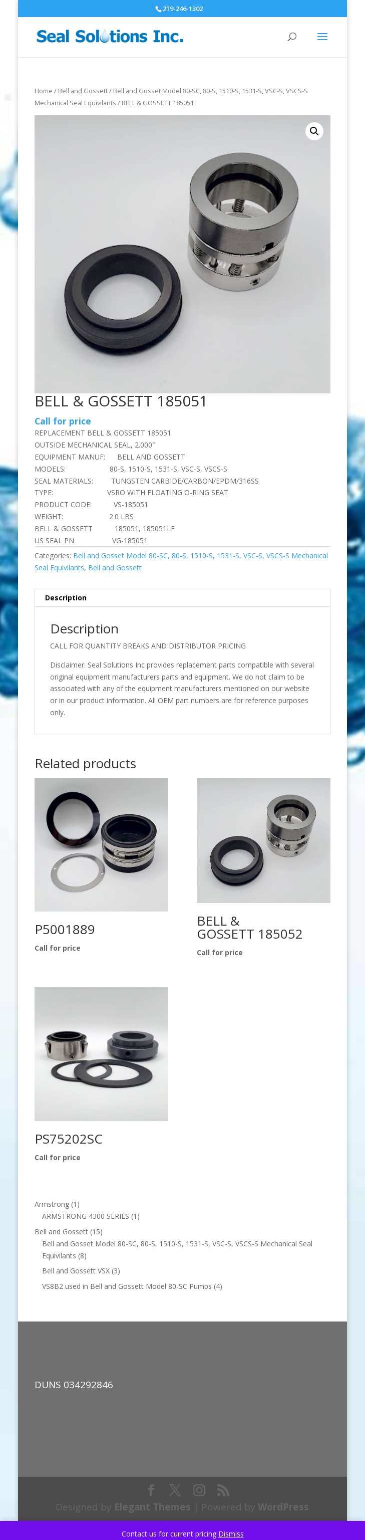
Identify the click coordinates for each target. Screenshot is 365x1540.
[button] (314, 131)
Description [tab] (66, 597)
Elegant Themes (152, 1506)
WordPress (283, 1506)
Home (44, 90)
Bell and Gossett (83, 90)
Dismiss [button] (231, 1533)
